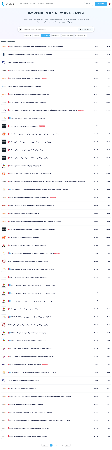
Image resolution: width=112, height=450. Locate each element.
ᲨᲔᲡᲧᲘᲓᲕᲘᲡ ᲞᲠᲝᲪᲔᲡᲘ (27, 4)
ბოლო (67, 445)
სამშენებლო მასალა (67, 35)
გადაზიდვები (55, 35)
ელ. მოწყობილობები (80, 35)
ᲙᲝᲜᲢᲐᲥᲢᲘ (49, 4)
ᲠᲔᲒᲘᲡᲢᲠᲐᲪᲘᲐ (101, 4)
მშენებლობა (27, 35)
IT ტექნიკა (36, 35)
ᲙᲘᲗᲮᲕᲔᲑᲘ (40, 4)
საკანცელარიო (46, 35)
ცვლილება (44, 78)
